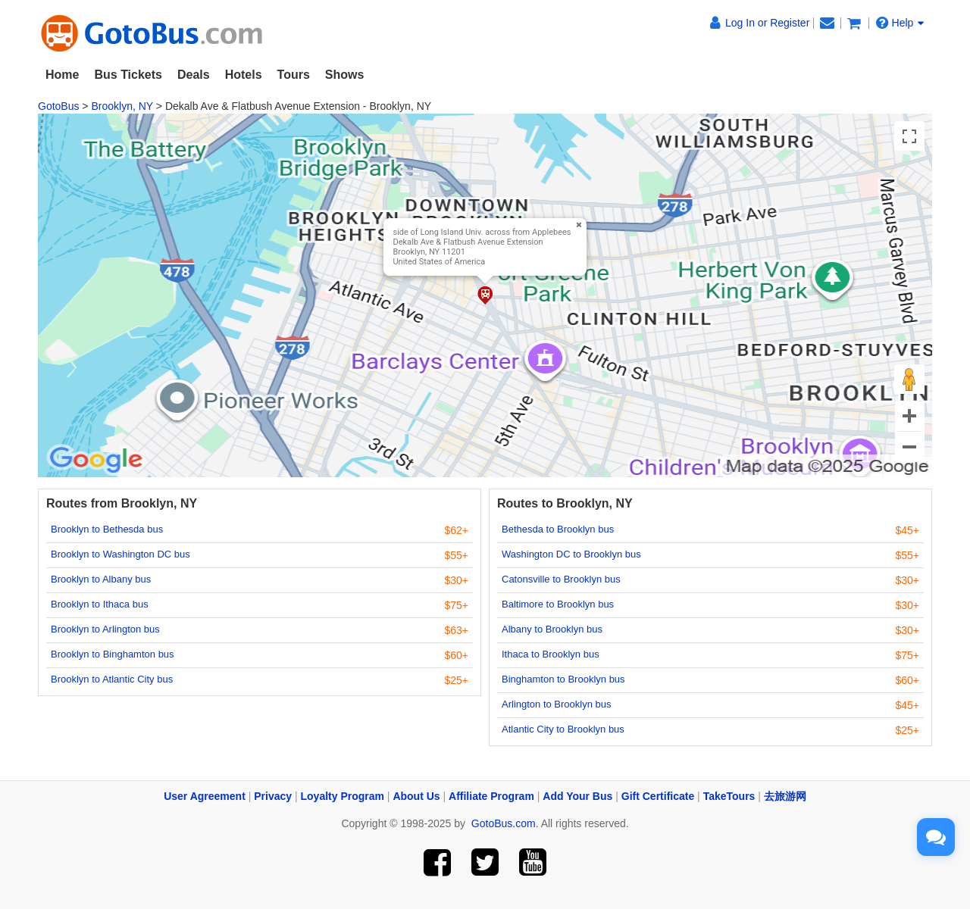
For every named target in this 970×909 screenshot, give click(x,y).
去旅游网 (785, 796)
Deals (193, 74)
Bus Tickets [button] (128, 74)
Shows (345, 74)
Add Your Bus (577, 796)
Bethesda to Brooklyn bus (558, 529)
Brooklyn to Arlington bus (105, 629)
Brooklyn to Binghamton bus (112, 654)
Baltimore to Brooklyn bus (558, 604)
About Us (416, 796)
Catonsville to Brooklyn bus (561, 579)
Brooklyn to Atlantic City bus (112, 679)
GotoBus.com (503, 823)
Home (62, 74)
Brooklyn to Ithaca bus (100, 604)
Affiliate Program (491, 796)
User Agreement (205, 796)
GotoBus (58, 106)
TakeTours (729, 796)
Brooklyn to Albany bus (101, 579)
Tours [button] (293, 74)
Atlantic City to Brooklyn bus (563, 729)
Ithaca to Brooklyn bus (550, 654)
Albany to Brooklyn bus (552, 629)
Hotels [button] (243, 74)
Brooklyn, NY (121, 106)
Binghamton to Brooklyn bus (563, 679)
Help (900, 23)
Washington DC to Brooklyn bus (571, 554)
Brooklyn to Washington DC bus (120, 554)
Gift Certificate (657, 796)
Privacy (273, 796)
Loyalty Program (342, 796)
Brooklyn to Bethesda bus (107, 529)
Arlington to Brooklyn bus (557, 704)
